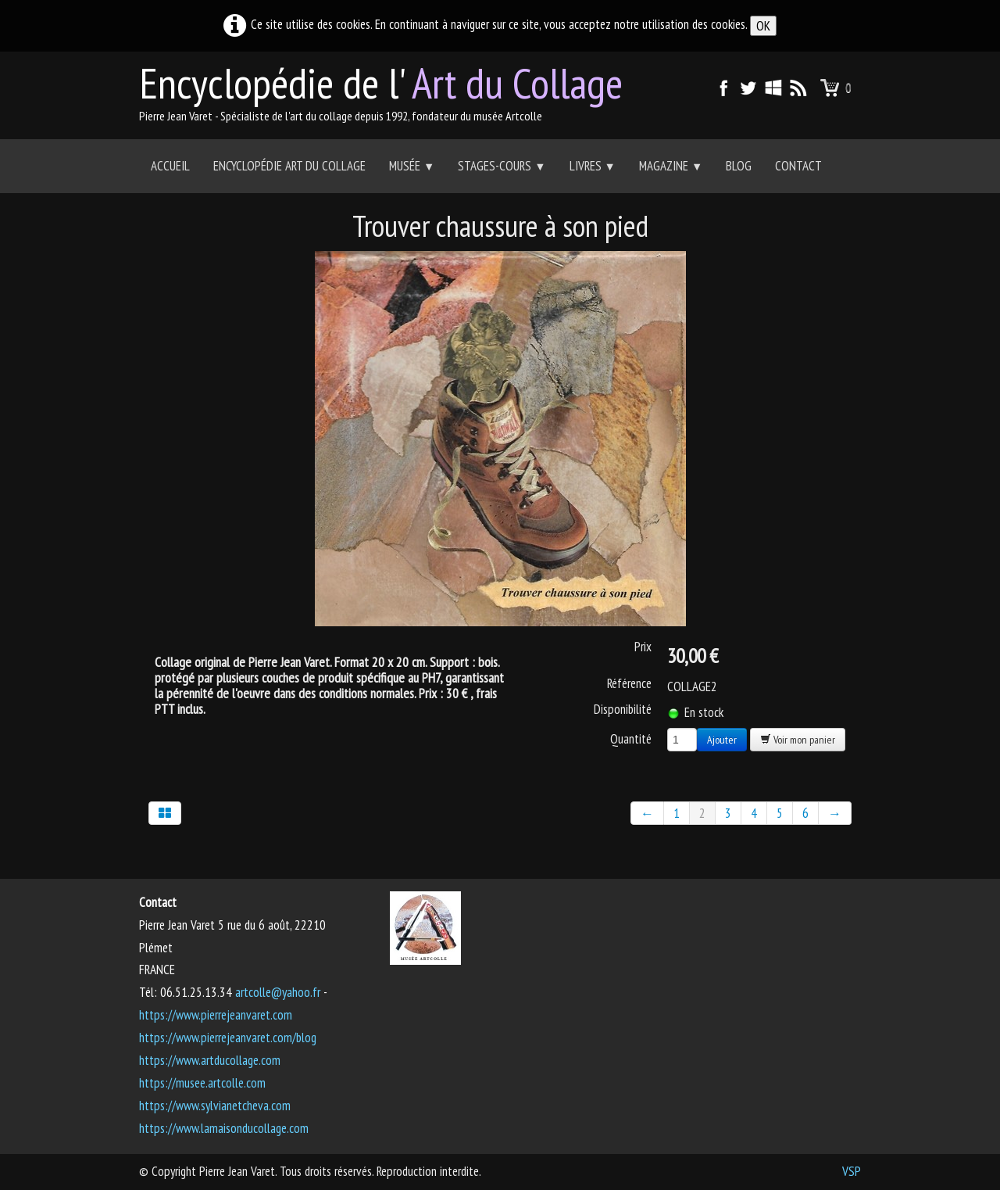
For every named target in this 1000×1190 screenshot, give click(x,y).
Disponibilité (623, 709)
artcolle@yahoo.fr (277, 992)
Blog (739, 165)
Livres (593, 165)
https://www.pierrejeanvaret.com (215, 1014)
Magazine (670, 165)
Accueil (170, 165)
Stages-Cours (501, 165)
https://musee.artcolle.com (202, 1082)
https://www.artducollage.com (209, 1060)
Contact (798, 165)
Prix (643, 646)
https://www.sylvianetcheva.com (215, 1105)
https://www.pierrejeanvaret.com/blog (227, 1037)
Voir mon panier (797, 740)
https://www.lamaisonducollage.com (224, 1128)
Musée (411, 165)
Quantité (631, 738)
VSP (851, 1171)
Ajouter (722, 740)
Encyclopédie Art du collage (289, 165)
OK (763, 25)
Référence (629, 683)
